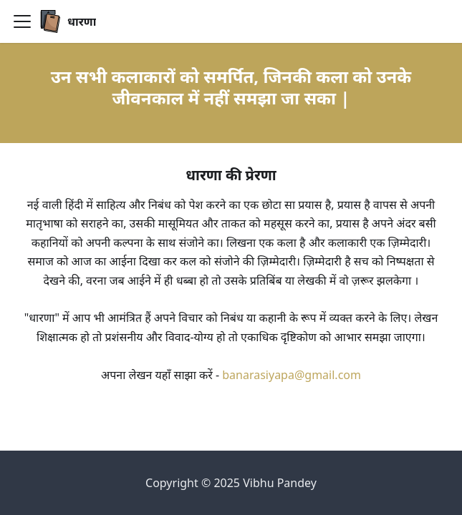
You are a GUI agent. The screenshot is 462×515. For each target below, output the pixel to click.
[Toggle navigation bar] (22, 21)
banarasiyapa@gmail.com (291, 375)
